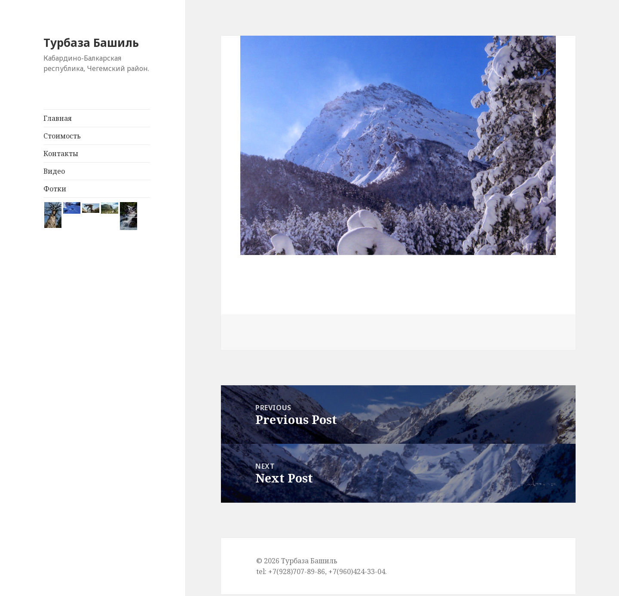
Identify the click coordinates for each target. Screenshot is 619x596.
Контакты (60, 153)
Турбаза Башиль (92, 42)
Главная (57, 118)
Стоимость (62, 135)
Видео (54, 170)
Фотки (54, 188)
